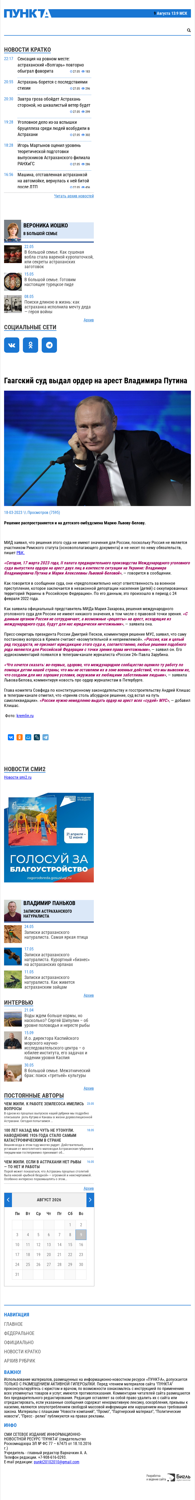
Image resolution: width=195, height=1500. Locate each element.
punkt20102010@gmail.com (56, 1462)
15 (70, 1245)
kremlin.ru (25, 715)
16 (81, 1245)
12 (38, 1245)
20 (49, 1254)
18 (28, 1254)
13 (49, 1245)
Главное (13, 1324)
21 (59, 1254)
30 (81, 1264)
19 (38, 1254)
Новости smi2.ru (18, 777)
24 (17, 1264)
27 (49, 1264)
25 (28, 1264)
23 (81, 1254)
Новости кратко (22, 1352)
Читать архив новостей (74, 196)
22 (70, 1254)
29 (70, 1264)
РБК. (21, 552)
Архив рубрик (19, 1361)
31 (17, 1274)
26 (38, 1264)
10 (17, 1245)
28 (59, 1264)
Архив (89, 320)
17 (17, 1254)
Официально (19, 1342)
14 (59, 1245)
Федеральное (19, 1333)
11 (28, 1245)
